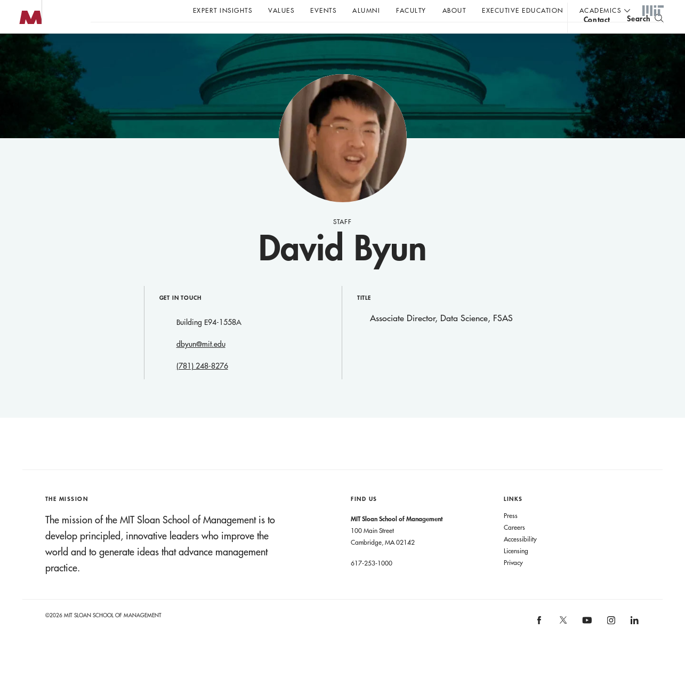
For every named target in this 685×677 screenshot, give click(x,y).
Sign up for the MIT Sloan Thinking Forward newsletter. (361, 38)
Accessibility (520, 560)
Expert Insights (223, 10)
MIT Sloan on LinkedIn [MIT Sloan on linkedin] (634, 644)
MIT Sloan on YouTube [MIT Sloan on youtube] (585, 647)
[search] (645, 37)
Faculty (411, 10)
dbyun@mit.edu (200, 365)
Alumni (366, 10)
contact (597, 39)
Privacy (513, 583)
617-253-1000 (371, 584)
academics (600, 10)
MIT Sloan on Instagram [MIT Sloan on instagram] (610, 644)
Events (323, 10)
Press (511, 536)
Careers (514, 548)
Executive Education (522, 10)
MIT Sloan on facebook (540, 644)
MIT (653, 11)
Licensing (516, 572)
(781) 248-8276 (202, 387)
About (454, 10)
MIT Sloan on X (562, 645)
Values (281, 10)
